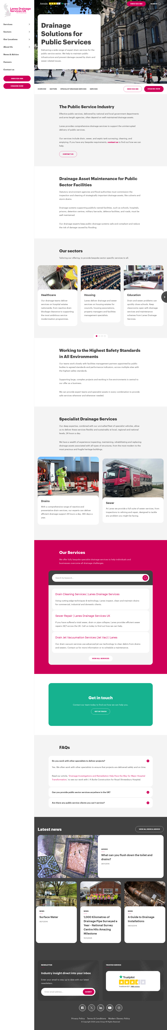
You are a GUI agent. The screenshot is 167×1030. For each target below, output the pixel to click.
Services (7, 24)
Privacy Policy (78, 1018)
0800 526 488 (136, 4)
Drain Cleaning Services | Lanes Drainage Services (87, 594)
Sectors (7, 31)
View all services (100, 658)
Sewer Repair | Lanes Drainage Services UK (82, 615)
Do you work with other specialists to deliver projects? (78, 761)
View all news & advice (149, 829)
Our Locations (10, 39)
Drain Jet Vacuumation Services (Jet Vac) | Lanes (86, 637)
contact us (113, 142)
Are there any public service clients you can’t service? (78, 802)
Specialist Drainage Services (73, 89)
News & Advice (11, 54)
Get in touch (101, 711)
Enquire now (17, 86)
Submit (88, 992)
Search (153, 4)
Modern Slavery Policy (119, 1018)
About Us (8, 47)
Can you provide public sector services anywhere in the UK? (81, 792)
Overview (42, 89)
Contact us (8, 69)
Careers (7, 62)
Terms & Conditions (96, 1018)
